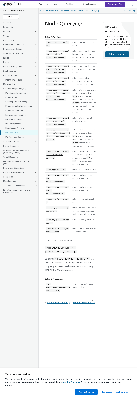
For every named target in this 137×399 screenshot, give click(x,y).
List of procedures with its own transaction (16, 191)
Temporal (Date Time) (12, 80)
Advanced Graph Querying (14, 88)
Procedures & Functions (13, 45)
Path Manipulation (13, 124)
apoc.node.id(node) (56, 170)
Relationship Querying (14, 128)
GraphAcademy (89, 4)
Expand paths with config (16, 102)
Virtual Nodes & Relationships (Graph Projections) (16, 151)
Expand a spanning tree (15, 115)
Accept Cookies (86, 392)
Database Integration (12, 67)
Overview (7, 23)
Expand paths (11, 97)
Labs (20, 4)
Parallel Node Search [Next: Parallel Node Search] (84, 302)
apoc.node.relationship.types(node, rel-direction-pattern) (57, 121)
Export (6, 62)
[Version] (11, 16)
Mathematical (9, 84)
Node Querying (11, 132)
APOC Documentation (49, 11)
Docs (41, 4)
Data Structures (10, 75)
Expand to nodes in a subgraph (18, 106)
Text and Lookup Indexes (14, 186)
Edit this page (130, 11)
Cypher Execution (11, 146)
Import (6, 58)
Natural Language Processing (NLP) (16, 162)
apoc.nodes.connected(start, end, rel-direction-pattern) (57, 54)
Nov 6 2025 (111, 27)
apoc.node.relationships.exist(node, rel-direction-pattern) (57, 81)
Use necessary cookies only (115, 392)
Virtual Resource (10, 157)
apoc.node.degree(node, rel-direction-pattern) (57, 154)
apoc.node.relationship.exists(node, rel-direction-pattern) (57, 69)
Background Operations (13, 168)
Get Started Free (115, 4)
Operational (8, 177)
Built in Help (8, 40)
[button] (131, 4)
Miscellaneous (9, 181)
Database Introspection (13, 172)
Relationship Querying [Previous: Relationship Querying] (58, 302)
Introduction (8, 27)
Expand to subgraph (14, 110)
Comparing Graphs (11, 142)
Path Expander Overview (16, 93)
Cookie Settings (71, 382)
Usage (6, 36)
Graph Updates (9, 71)
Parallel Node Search (14, 137)
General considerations (13, 53)
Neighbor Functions (13, 119)
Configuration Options (12, 49)
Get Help (69, 4)
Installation (8, 31)
